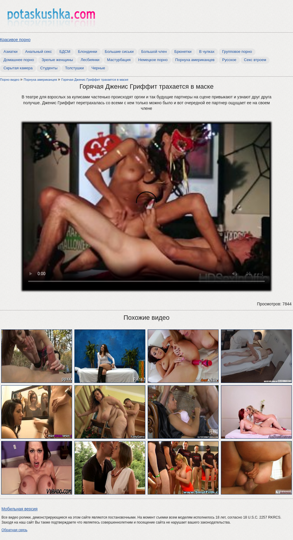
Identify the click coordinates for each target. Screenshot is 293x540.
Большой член (154, 51)
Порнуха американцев (194, 60)
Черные (98, 68)
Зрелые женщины (57, 60)
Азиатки (11, 51)
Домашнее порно (19, 60)
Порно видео (10, 79)
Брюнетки (182, 51)
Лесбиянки (90, 60)
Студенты (48, 68)
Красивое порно (15, 39)
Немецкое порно (153, 60)
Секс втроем (255, 60)
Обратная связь (14, 530)
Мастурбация (119, 60)
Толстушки (74, 68)
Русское (229, 60)
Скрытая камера (18, 68)
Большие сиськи (119, 51)
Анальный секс (38, 51)
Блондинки (87, 51)
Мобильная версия (19, 509)
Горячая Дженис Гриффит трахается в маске (94, 79)
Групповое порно (237, 51)
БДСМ (64, 51)
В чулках (207, 51)
